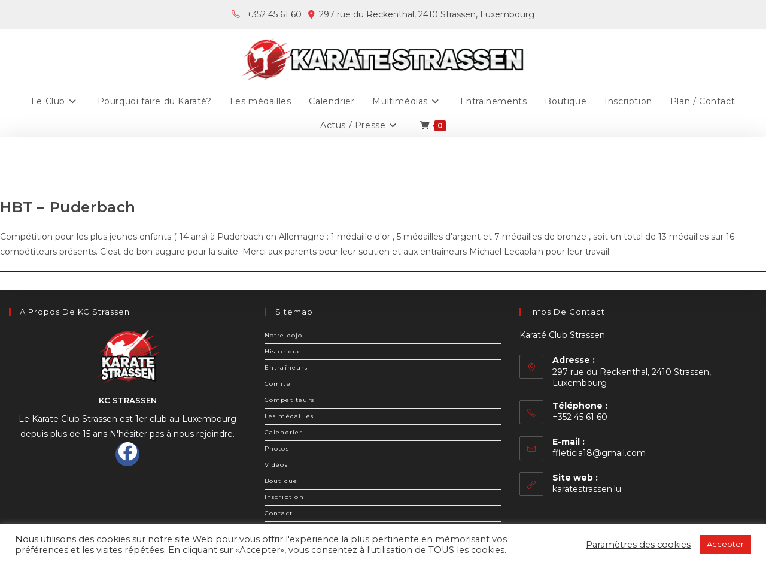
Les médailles (289, 416)
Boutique (281, 481)
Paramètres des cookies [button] (638, 544)
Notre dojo (284, 335)
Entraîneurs (286, 367)
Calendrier (284, 432)
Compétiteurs (289, 400)
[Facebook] (127, 454)
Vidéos (276, 465)
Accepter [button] (725, 544)
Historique (283, 351)
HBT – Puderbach (68, 207)
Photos (277, 448)
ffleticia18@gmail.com (599, 453)
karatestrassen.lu (586, 489)
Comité (278, 384)
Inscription (284, 497)
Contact (279, 513)
